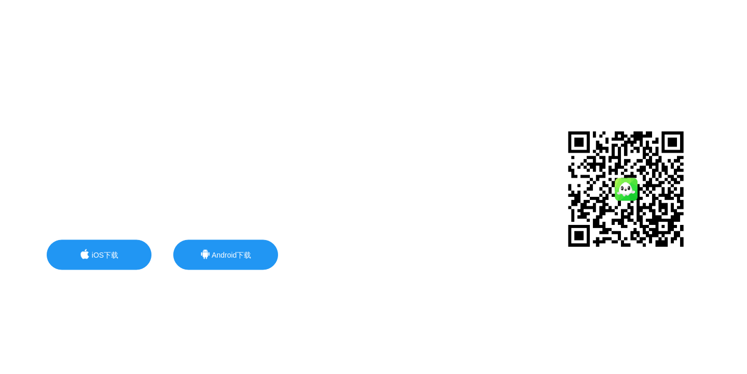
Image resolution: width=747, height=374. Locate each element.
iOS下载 (99, 254)
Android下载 (225, 254)
